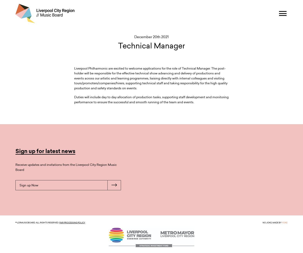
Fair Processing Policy (72, 222)
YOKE (285, 222)
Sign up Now (70, 185)
